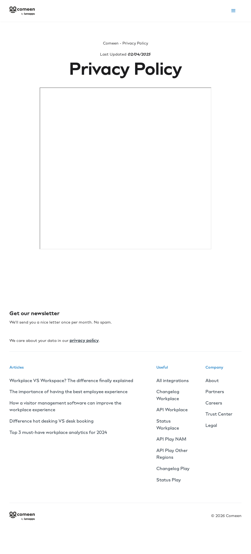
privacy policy (84, 340)
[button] (233, 11)
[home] (22, 10)
